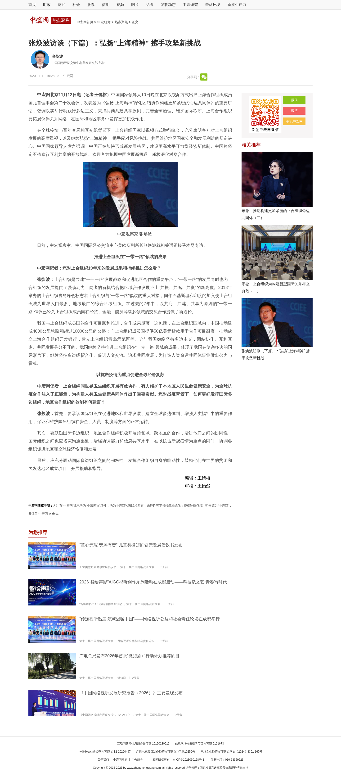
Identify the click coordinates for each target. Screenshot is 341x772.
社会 (76, 5)
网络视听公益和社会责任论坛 (135, 641)
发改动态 (168, 5)
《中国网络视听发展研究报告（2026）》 (105, 714)
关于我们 (104, 759)
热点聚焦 (122, 22)
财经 (61, 5)
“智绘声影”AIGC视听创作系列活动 (100, 604)
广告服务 (137, 759)
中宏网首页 (85, 22)
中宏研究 (190, 5)
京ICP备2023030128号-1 (188, 759)
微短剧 (121, 678)
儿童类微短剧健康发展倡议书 (97, 567)
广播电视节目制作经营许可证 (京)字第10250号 (165, 751)
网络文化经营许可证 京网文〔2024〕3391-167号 (231, 751)
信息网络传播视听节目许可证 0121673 (199, 743)
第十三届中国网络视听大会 (137, 567)
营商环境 (212, 5)
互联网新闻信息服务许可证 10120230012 (143, 743)
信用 (105, 5)
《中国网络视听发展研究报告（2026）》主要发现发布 (131, 693)
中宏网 (68, 76)
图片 (135, 5)
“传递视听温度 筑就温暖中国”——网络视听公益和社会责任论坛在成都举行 (149, 619)
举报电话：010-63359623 (227, 759)
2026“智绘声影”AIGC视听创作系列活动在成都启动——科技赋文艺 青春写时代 (153, 582)
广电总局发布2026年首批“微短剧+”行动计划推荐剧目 (129, 656)
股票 (91, 5)
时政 (47, 5)
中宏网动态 (120, 759)
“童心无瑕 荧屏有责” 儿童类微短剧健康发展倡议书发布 (131, 545)
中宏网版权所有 (160, 759)
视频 (120, 5)
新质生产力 (236, 5)
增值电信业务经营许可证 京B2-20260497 (104, 751)
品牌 (149, 5)
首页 (32, 5)
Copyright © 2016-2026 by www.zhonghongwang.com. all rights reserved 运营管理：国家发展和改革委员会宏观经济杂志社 (170, 767)
